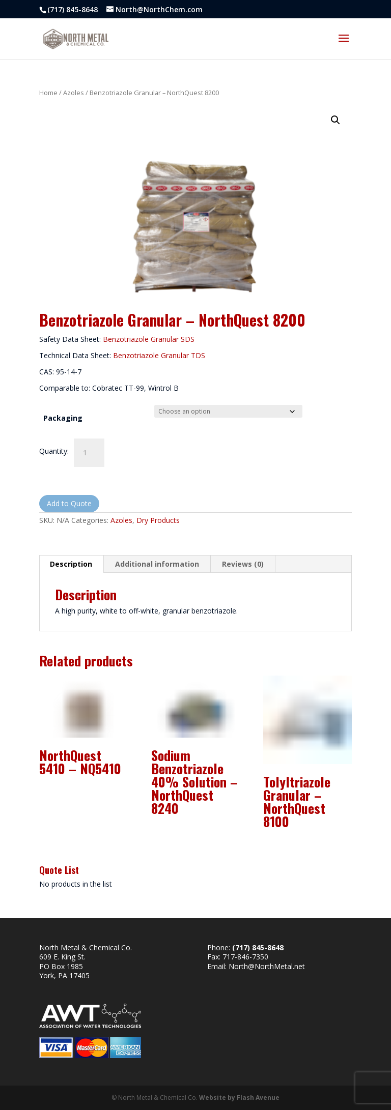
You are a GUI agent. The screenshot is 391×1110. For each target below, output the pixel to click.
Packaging (62, 418)
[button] (335, 120)
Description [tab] (71, 564)
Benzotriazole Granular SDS (148, 339)
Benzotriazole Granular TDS (159, 355)
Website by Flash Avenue (239, 1097)
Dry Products (158, 520)
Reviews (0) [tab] (243, 564)
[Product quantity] (89, 453)
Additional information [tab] (157, 564)
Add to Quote (69, 503)
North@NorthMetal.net (267, 966)
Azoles (73, 92)
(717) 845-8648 (72, 9)
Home (48, 92)
